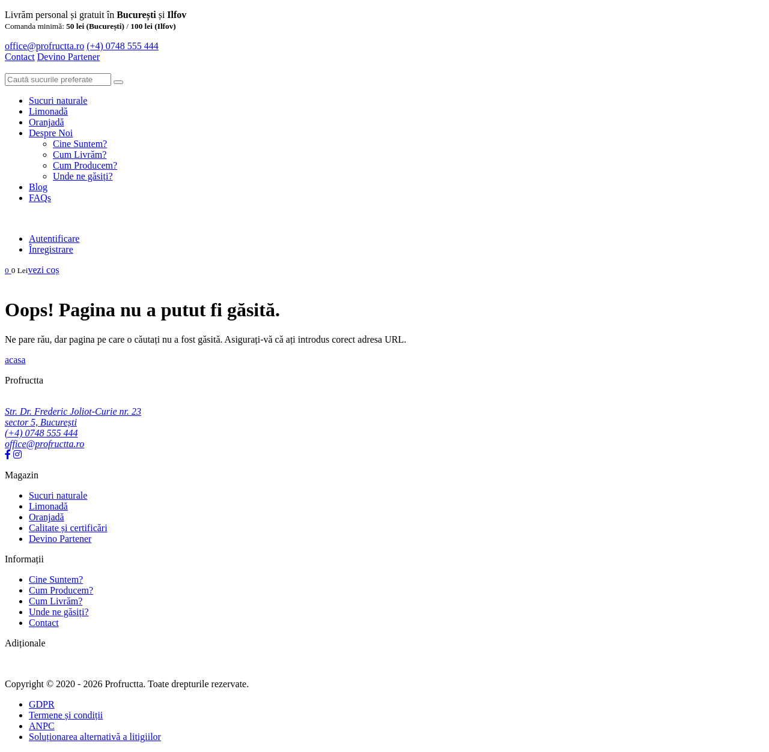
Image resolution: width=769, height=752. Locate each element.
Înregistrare (51, 249)
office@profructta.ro (44, 46)
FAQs (40, 198)
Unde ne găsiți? (83, 176)
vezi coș (43, 270)
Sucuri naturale (58, 100)
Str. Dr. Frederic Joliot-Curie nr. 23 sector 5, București (73, 416)
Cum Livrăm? (79, 154)
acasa (15, 360)
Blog (38, 187)
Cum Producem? (85, 165)
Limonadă (48, 111)
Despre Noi (51, 133)
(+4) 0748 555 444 (123, 46)
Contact (20, 57)
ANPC (42, 726)
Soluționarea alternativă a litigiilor (95, 737)
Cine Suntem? (80, 144)
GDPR (42, 704)
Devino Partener (60, 539)
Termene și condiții (66, 715)
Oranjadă (46, 122)
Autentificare (54, 238)
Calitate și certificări (68, 528)
